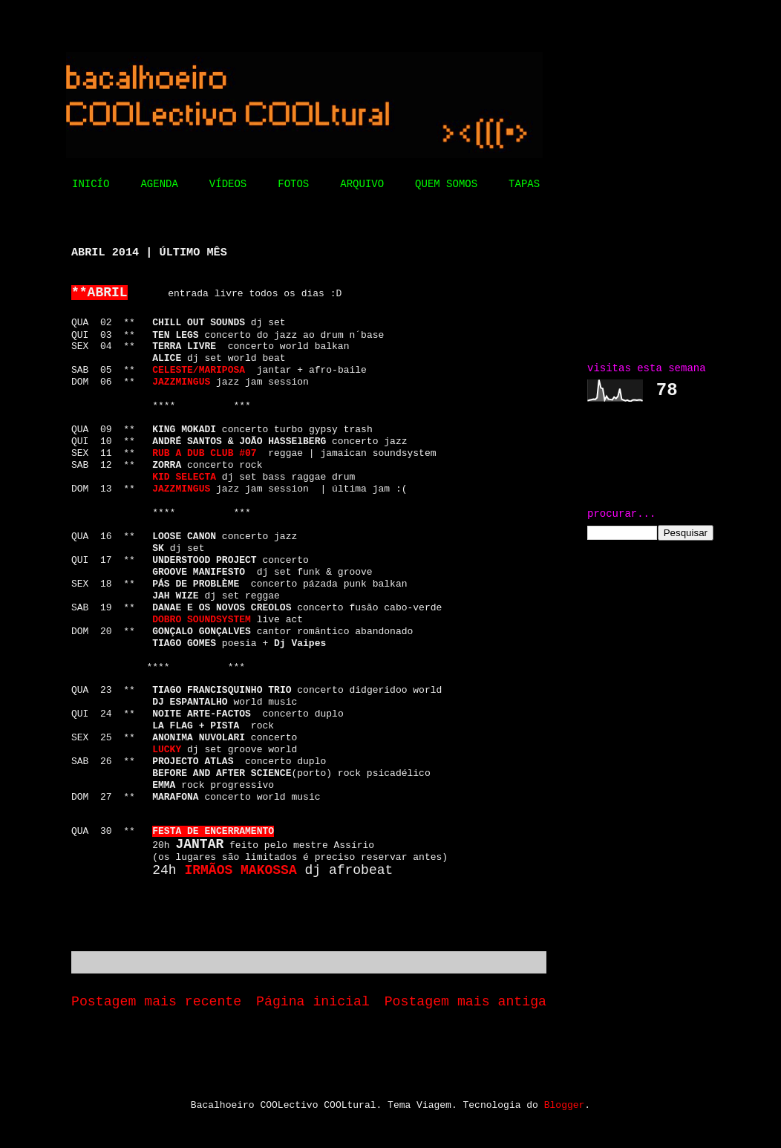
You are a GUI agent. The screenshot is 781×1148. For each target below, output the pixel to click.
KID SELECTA (184, 477)
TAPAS (524, 184)
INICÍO (90, 184)
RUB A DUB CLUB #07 (204, 453)
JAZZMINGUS (181, 489)
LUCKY (166, 749)
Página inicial (313, 1001)
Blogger (564, 1105)
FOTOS (293, 184)
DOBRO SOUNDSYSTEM (201, 619)
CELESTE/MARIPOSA (198, 370)
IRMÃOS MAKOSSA (240, 870)
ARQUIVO (362, 184)
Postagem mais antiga (465, 1001)
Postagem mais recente (156, 1001)
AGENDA (158, 184)
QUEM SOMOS (446, 184)
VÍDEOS (227, 184)
